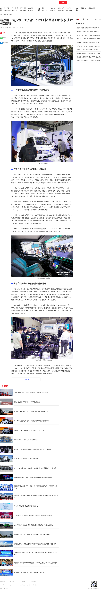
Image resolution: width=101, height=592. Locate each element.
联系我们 (12, 581)
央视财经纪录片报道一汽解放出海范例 (26, 459)
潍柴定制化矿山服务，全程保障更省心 (26, 440)
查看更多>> (98, 19)
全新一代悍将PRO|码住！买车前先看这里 (27, 402)
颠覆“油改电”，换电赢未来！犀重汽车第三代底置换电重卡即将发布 (35, 544)
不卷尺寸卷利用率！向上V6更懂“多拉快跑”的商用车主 (31, 411)
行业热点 (52, 8)
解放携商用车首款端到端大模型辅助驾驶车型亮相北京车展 (32, 449)
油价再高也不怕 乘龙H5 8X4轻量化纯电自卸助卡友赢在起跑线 (33, 525)
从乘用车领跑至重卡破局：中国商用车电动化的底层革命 (32, 534)
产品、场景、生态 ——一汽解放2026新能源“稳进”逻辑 (31, 392)
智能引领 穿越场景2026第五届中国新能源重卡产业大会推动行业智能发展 (35, 553)
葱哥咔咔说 (23, 8)
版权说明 (33, 581)
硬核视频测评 (7, 10)
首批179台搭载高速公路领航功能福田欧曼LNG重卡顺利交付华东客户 (36, 468)
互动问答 (52, 10)
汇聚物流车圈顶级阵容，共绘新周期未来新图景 (29, 572)
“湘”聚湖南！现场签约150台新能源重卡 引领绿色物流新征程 (33, 515)
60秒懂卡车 (15, 8)
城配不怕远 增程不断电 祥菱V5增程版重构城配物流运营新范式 (34, 477)
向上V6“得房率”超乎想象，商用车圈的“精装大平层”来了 (31, 421)
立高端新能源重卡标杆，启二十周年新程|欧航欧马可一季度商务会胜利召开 (35, 487)
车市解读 (68, 8)
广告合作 (23, 581)
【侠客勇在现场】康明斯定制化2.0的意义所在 (89, 57)
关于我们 (2, 581)
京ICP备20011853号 (4, 588)
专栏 (43, 8)
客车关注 (14, 10)
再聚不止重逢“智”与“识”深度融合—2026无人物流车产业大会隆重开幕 (35, 563)
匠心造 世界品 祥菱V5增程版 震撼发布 (26, 506)
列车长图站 (83, 8)
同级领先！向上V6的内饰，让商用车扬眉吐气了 (29, 430)
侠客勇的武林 (61, 8)
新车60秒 (6, 8)
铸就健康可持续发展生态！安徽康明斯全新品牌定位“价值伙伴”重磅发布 (36, 497)
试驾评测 (30, 10)
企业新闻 (30, 8)
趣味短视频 (23, 10)
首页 (1, 14)
